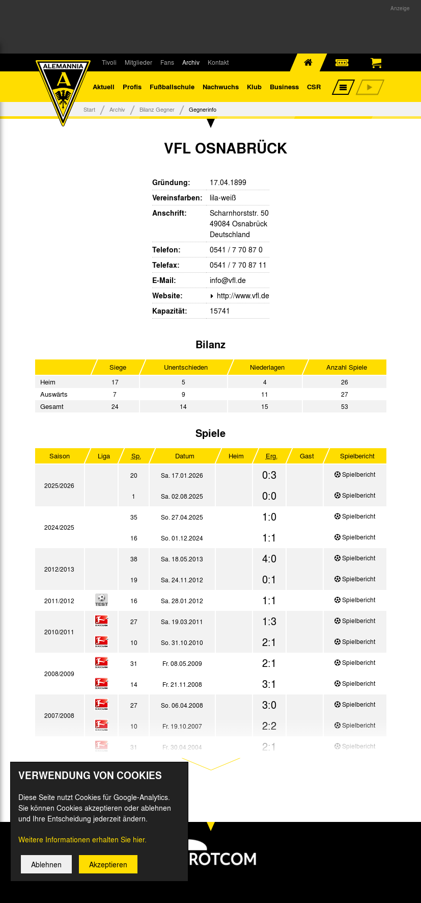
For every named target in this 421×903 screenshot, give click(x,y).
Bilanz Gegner (157, 109)
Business (284, 86)
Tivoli (109, 62)
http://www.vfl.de (242, 295)
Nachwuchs (221, 86)
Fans (167, 62)
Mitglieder (138, 62)
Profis (132, 86)
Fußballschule (172, 86)
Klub (254, 86)
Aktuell (104, 86)
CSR (314, 86)
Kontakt (218, 62)
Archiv (191, 62)
